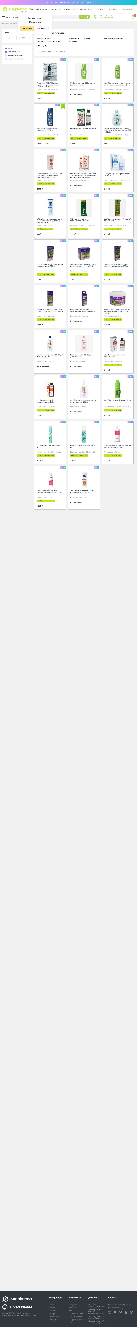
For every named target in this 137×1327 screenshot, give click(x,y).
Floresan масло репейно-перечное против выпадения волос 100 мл (117, 266)
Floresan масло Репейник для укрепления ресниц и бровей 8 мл (83, 311)
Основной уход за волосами (81, 39)
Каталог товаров (11, 17)
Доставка (66, 9)
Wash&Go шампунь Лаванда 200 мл (117, 401)
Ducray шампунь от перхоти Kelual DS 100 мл (117, 175)
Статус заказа (112, 9)
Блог (70, 1322)
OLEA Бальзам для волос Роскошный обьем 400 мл (117, 221)
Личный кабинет (128, 9)
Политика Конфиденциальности (96, 1306)
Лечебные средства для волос (49, 41)
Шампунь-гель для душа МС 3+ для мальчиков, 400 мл (50, 357)
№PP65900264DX (15, 1313)
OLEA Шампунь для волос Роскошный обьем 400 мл (79, 221)
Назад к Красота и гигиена (48, 47)
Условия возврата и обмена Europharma (96, 1317)
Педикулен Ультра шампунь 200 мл (83, 129)
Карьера (52, 1314)
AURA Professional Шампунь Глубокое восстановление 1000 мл (49, 492)
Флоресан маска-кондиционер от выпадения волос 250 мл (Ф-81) (83, 266)
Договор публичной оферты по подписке (96, 1322)
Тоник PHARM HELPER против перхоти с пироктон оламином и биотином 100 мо (49, 86)
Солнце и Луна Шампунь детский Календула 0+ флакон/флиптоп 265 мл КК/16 (117, 131)
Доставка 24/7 (74, 1308)
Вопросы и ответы (75, 1316)
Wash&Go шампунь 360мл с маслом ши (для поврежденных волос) (117, 85)
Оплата (71, 1311)
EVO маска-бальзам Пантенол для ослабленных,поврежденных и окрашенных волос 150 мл (49, 176)
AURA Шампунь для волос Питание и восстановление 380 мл (83, 492)
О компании (53, 1308)
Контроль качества (76, 1319)
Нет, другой (41, 28)
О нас (90, 9)
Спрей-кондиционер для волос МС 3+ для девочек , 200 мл (83, 402)
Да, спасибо (27, 28)
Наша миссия (54, 1316)
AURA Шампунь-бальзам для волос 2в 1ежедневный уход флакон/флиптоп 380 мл (50, 221)
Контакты (56, 9)
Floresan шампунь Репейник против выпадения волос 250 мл (50, 266)
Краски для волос (44, 39)
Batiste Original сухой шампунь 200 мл (50, 447)
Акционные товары (45, 52)
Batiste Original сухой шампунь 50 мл (83, 447)
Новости (52, 1305)
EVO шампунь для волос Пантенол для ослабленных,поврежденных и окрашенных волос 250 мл (83, 176)
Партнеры (53, 1319)
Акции (75, 9)
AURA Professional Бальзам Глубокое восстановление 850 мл (117, 447)
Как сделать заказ (75, 1314)
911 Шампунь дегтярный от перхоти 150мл (114, 357)
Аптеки (83, 9)
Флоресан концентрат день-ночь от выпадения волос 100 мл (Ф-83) (50, 311)
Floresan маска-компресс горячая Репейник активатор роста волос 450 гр (116, 312)
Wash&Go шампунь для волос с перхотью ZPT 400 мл (48, 130)
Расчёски (74, 41)
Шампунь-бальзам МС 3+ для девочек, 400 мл (81, 357)
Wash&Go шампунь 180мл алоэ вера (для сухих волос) (83, 85)
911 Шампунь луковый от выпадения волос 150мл (46, 402)
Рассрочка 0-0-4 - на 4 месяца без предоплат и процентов (68, 2)
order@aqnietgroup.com (122, 1305)
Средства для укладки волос (113, 39)
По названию (60, 52)
